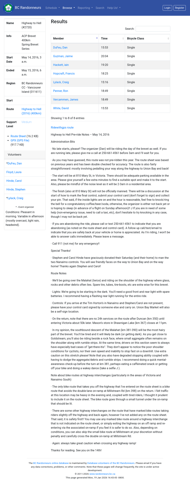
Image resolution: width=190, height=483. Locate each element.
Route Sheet (18, 136)
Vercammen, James (65, 99)
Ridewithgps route (62, 127)
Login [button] (167, 7)
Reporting (84, 8)
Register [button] (179, 7)
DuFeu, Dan (15, 163)
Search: (147, 29)
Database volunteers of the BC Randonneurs (110, 463)
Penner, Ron (60, 91)
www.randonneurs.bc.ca (102, 473)
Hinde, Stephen (15, 189)
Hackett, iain (61, 65)
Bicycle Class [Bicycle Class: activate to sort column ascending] (135, 38)
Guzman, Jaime (63, 56)
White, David (61, 108)
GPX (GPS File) (20, 140)
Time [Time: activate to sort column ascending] (104, 38)
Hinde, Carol (14, 180)
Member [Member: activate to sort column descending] (58, 38)
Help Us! (112, 8)
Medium (27, 122)
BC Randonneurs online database (51, 463)
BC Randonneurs (22, 7)
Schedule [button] (51, 8)
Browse (69, 8)
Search (100, 8)
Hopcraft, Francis (64, 73)
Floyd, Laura (13, 172)
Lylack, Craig (15, 198)
